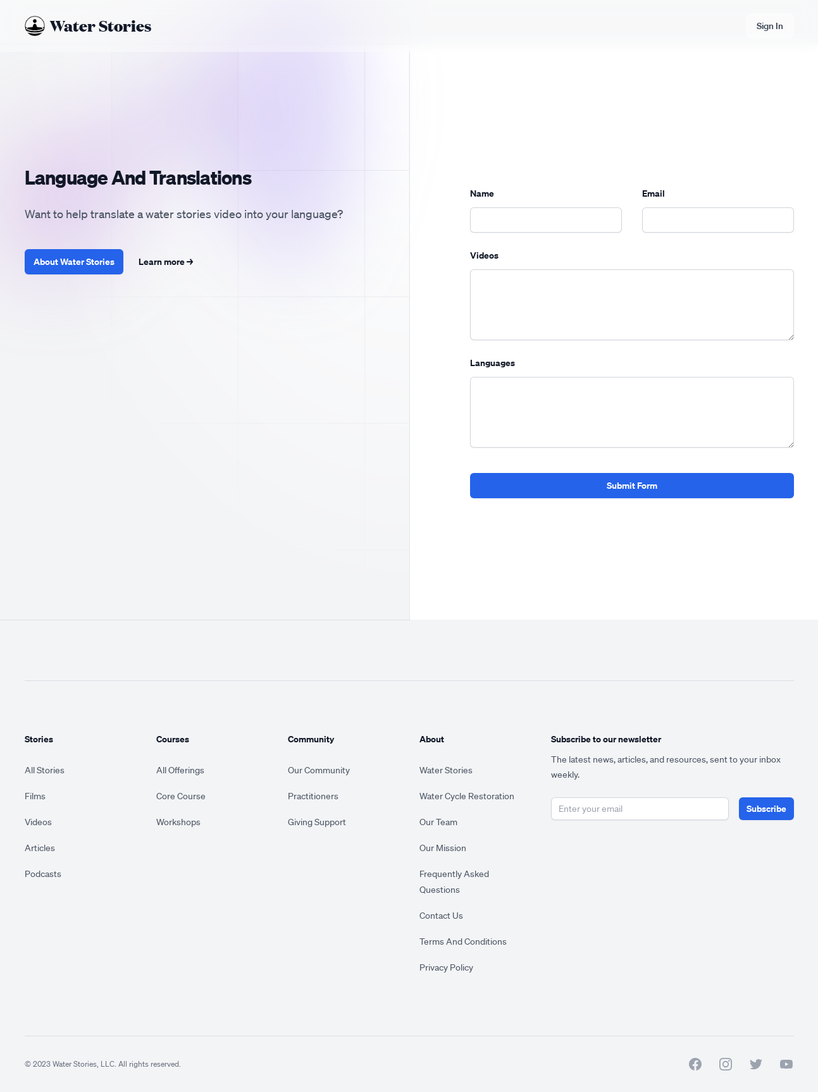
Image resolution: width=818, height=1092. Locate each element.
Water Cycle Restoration (466, 796)
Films (35, 796)
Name (482, 193)
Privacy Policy (446, 967)
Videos (484, 255)
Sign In (770, 26)
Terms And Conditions (463, 941)
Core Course (181, 796)
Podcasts (43, 874)
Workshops (178, 822)
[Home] (88, 26)
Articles (40, 848)
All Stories (45, 770)
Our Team (438, 822)
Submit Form (632, 485)
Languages (492, 363)
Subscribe (766, 808)
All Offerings (180, 770)
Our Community (319, 770)
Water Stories (446, 770)
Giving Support (317, 822)
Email (653, 193)
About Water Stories (74, 261)
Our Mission (442, 848)
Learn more (166, 261)
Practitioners (313, 796)
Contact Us (441, 915)
